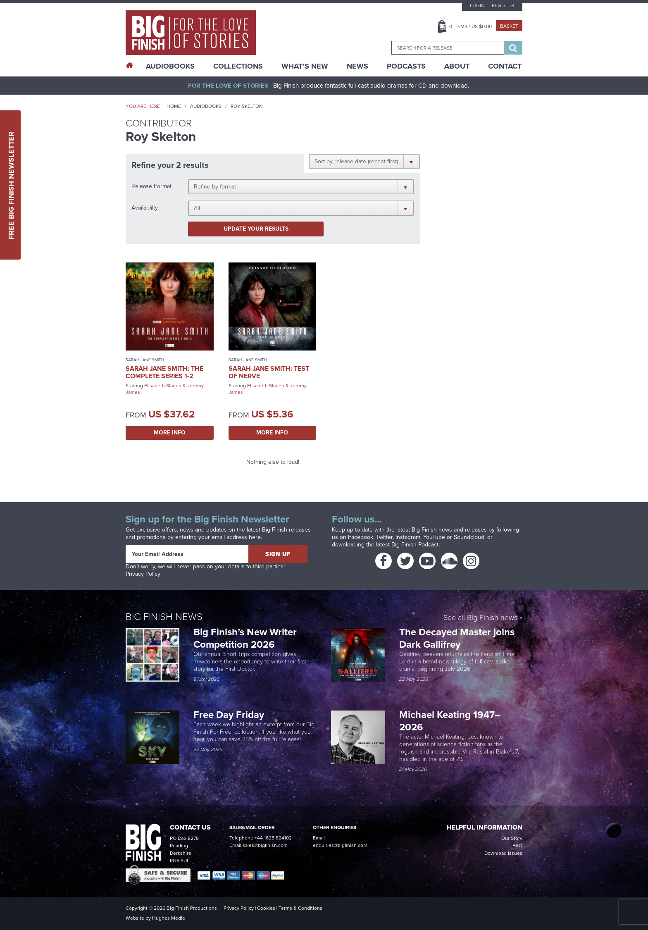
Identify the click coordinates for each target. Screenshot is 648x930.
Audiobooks (206, 106)
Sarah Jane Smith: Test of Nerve (269, 372)
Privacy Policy (143, 574)
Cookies (266, 908)
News (357, 66)
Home (174, 106)
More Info (170, 432)
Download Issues (503, 853)
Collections (238, 66)
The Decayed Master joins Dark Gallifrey (457, 638)
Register (503, 5)
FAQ (517, 845)
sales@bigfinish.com (265, 845)
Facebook (360, 537)
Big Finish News (164, 616)
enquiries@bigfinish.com (340, 845)
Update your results (256, 228)
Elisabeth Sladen (162, 385)
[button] (364, 161)
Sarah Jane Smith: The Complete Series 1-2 (164, 372)
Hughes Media (168, 918)
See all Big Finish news (480, 618)
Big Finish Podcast (414, 544)
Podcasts (406, 66)
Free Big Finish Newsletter (11, 185)
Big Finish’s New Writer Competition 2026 (245, 638)
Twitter (384, 537)
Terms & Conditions (300, 908)
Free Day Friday (228, 714)
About (456, 66)
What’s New (304, 66)
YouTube (434, 537)
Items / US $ (470, 26)
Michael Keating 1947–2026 (449, 720)
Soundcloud (469, 537)
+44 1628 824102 (273, 838)
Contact (505, 66)
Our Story (511, 838)
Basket (509, 26)
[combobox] (447, 48)
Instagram (407, 537)
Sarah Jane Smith (145, 360)
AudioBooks (170, 66)
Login (477, 5)
